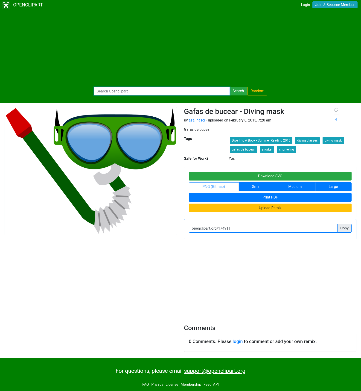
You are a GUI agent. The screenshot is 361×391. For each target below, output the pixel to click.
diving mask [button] (333, 140)
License (172, 384)
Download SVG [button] (270, 176)
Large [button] (333, 186)
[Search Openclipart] (162, 91)
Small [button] (256, 186)
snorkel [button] (267, 149)
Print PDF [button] (270, 197)
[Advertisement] (180, 48)
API (216, 384)
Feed (208, 384)
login (238, 341)
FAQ (145, 384)
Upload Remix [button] (270, 208)
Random (257, 91)
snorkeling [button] (286, 149)
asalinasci (197, 120)
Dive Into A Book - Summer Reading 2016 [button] (261, 140)
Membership (190, 384)
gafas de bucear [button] (243, 149)
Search (238, 91)
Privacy (157, 384)
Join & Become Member (335, 5)
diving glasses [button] (307, 140)
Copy (344, 228)
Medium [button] (295, 186)
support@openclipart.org (214, 371)
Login (305, 5)
